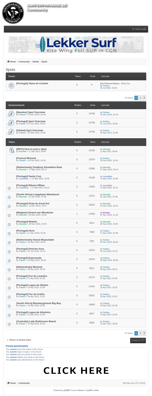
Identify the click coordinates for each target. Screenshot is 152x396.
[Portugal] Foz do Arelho (30, 294)
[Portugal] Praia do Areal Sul (32, 203)
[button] (144, 98)
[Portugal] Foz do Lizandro (31, 276)
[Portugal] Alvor (25, 230)
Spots (10, 69)
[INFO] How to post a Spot (31, 149)
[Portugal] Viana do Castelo (32, 83)
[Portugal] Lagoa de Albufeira (33, 312)
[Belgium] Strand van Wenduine (34, 212)
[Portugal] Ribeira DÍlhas (30, 185)
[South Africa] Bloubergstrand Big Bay (38, 303)
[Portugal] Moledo (26, 221)
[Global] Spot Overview (29, 130)
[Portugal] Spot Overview (31, 121)
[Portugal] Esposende (28, 257)
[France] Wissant (26, 158)
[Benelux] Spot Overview (30, 112)
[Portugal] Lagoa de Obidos (32, 285)
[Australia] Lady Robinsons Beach (36, 321)
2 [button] (140, 97)
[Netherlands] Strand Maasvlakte (35, 239)
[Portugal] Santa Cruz (28, 176)
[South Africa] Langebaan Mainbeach (37, 194)
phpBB (66, 390)
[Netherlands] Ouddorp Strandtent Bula (39, 167)
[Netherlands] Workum (29, 267)
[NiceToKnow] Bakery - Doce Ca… (115, 83)
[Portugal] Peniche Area (30, 248)
